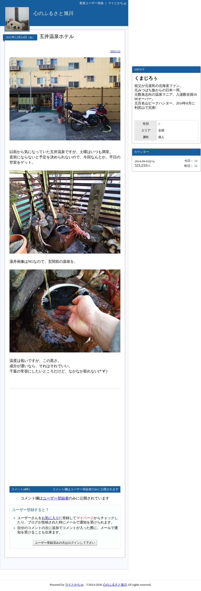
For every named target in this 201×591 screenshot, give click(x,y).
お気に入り (50, 518)
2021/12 (115, 51)
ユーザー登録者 (56, 498)
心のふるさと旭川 (115, 584)
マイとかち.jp (117, 3)
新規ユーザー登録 (91, 3)
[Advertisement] (43, 435)
